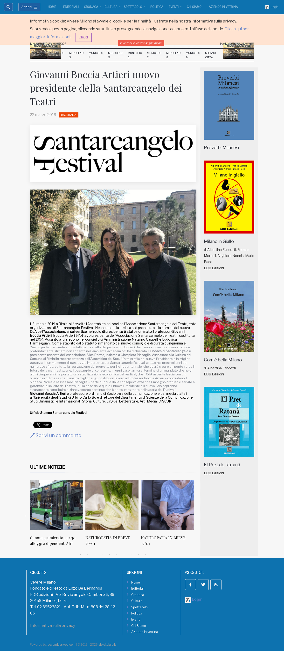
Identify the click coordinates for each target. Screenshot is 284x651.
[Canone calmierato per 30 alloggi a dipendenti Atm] (56, 505)
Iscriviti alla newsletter (235, 44)
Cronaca (91, 7)
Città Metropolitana (237, 55)
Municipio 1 (38, 55)
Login (271, 7)
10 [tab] (145, 554)
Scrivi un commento (55, 435)
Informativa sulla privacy (52, 625)
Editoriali (71, 7)
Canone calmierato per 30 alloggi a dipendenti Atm (53, 540)
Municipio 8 (173, 55)
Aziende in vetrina (223, 7)
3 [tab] (95, 554)
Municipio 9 (193, 55)
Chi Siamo (194, 7)
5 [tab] (109, 554)
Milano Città (210, 55)
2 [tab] (87, 554)
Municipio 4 (96, 55)
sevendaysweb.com (61, 644)
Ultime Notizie (47, 467)
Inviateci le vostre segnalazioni (141, 43)
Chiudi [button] (84, 37)
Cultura (111, 7)
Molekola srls (107, 644)
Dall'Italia (68, 115)
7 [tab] (124, 554)
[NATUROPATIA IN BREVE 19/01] (167, 505)
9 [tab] (138, 554)
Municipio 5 (115, 55)
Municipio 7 (154, 55)
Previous (26, 515)
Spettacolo (133, 7)
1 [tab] (80, 554)
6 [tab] (116, 554)
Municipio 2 (57, 55)
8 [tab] (131, 554)
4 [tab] (102, 554)
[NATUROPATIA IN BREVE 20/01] (112, 505)
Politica (156, 7)
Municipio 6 (135, 55)
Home (52, 7)
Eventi (174, 7)
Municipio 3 (76, 55)
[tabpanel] (57, 515)
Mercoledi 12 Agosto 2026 (48, 44)
